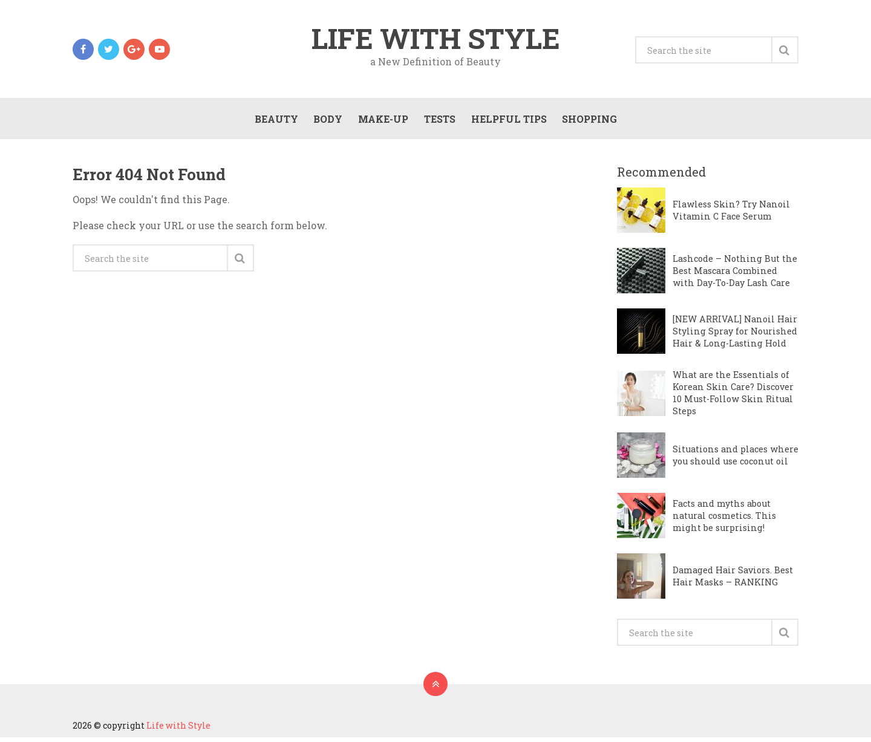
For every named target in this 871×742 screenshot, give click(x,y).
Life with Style (435, 38)
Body (326, 122)
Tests (438, 122)
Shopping (588, 122)
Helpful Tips (508, 122)
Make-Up (382, 122)
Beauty (274, 122)
